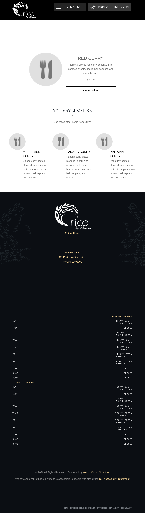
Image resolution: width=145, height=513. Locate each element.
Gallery (114, 508)
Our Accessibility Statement (114, 478)
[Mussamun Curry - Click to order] (18, 141)
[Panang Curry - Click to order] (61, 141)
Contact (126, 508)
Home (65, 508)
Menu (91, 508)
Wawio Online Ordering (96, 472)
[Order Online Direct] (109, 7)
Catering (102, 508)
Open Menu (73, 7)
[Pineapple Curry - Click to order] (105, 141)
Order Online (90, 90)
